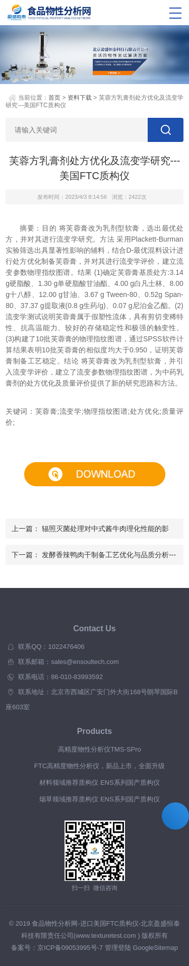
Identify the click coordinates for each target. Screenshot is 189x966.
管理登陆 (118, 947)
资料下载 (80, 97)
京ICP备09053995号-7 (70, 947)
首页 (54, 97)
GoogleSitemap (155, 947)
